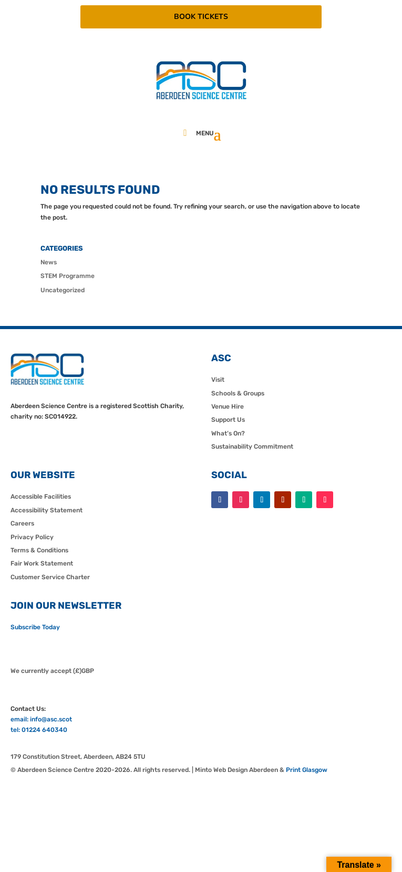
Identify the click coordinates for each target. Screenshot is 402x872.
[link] (201, 97)
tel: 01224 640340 (39, 730)
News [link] (48, 262)
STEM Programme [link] (67, 276)
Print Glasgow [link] (306, 770)
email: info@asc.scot (41, 719)
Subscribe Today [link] (35, 627)
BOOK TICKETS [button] (201, 17)
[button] (217, 133)
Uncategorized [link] (62, 290)
